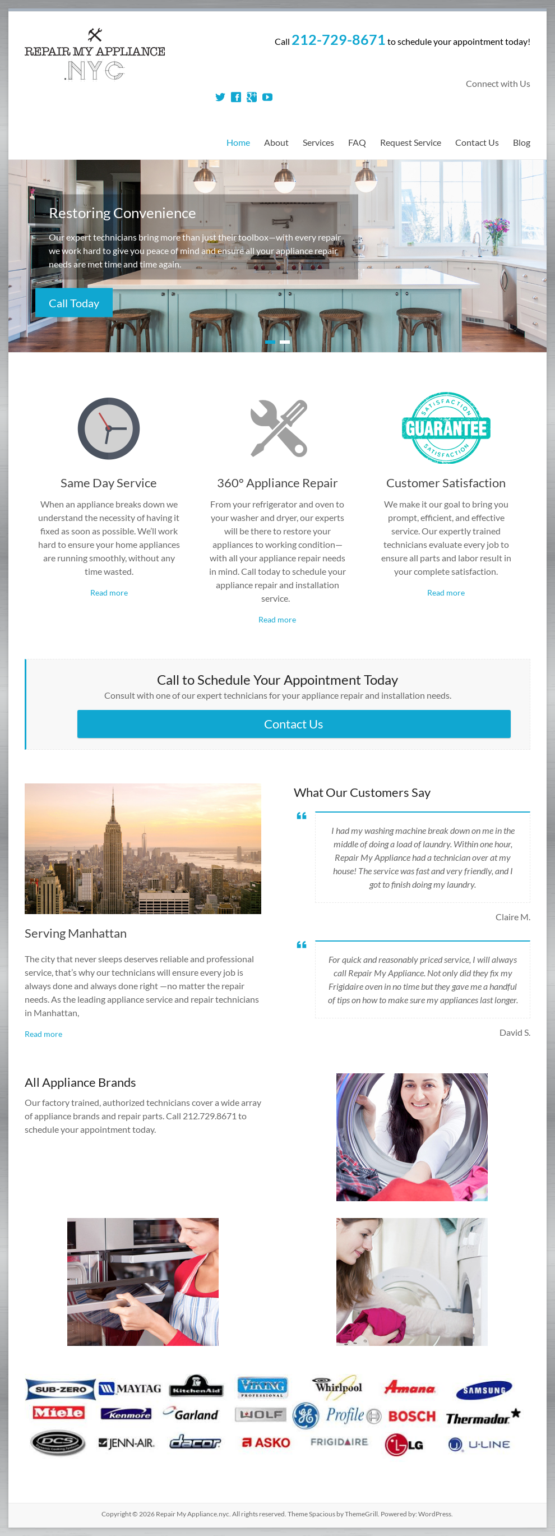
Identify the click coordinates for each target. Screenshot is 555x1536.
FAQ (357, 142)
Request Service (410, 142)
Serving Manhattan (76, 932)
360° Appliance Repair (277, 482)
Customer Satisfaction (446, 482)
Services (318, 142)
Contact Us (477, 142)
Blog (521, 142)
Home (238, 142)
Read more (109, 592)
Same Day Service (109, 482)
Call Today (74, 303)
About (276, 142)
